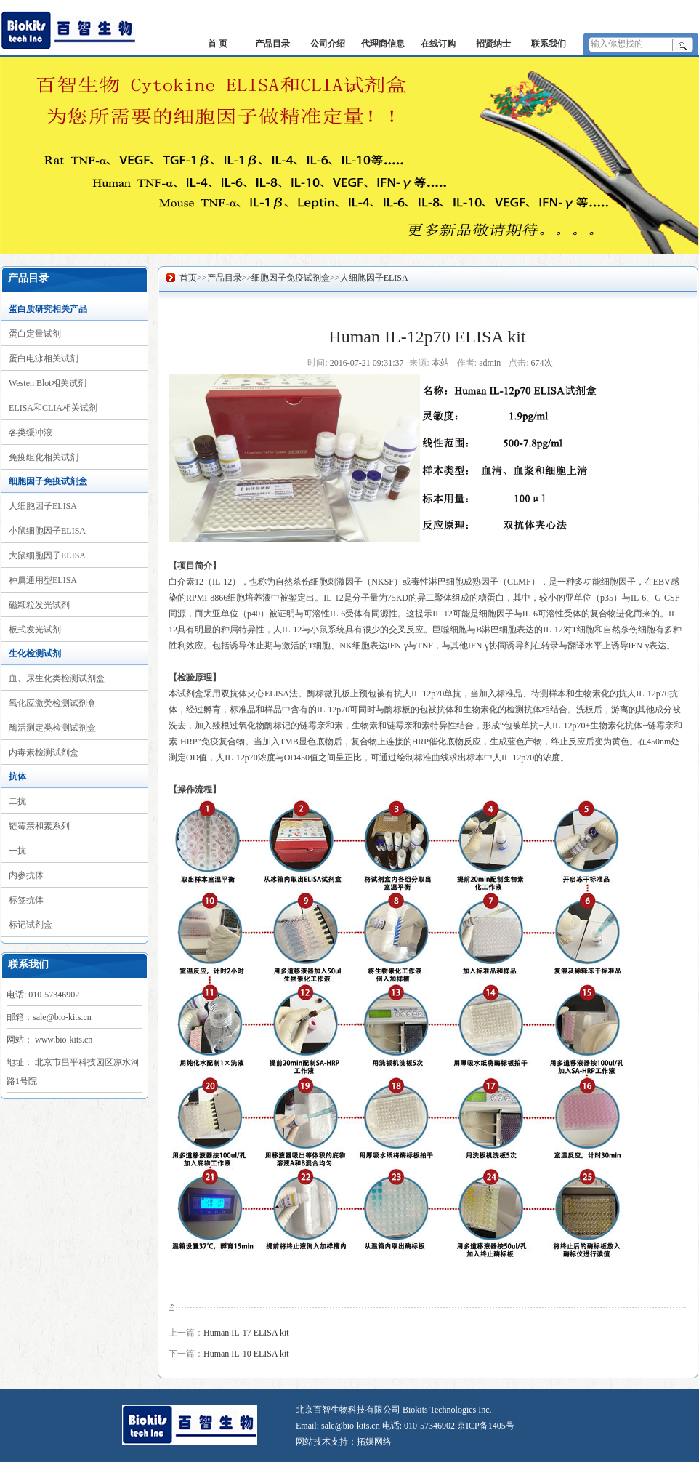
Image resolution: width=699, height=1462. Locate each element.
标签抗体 (26, 900)
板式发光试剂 (35, 629)
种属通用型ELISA (43, 580)
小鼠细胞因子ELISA (47, 531)
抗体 (17, 776)
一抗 (17, 851)
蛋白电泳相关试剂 (43, 358)
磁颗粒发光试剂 (39, 605)
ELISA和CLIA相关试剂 (53, 408)
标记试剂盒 (30, 925)
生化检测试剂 (35, 653)
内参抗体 (26, 875)
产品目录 (224, 278)
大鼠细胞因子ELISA (47, 555)
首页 (188, 278)
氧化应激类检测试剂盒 (52, 703)
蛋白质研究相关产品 (48, 309)
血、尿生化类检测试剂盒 (57, 678)
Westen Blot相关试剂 (47, 383)
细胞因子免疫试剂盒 (48, 481)
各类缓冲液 (30, 432)
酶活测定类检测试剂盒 (52, 728)
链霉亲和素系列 (39, 826)
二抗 (17, 801)
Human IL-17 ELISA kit (246, 1333)
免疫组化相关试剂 (43, 457)
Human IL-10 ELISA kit (246, 1354)
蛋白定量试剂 (35, 334)
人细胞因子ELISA (43, 506)
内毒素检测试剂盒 (43, 752)
